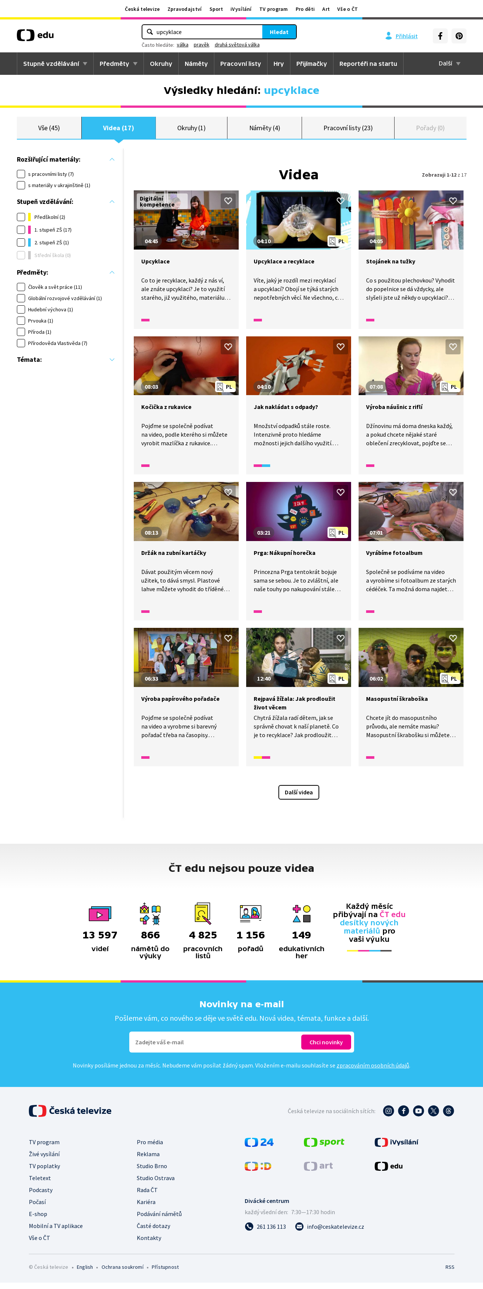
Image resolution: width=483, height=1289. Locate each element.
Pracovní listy (240, 63)
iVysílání (241, 9)
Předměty (114, 63)
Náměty (196, 63)
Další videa (299, 798)
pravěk (201, 44)
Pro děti (305, 9)
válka (182, 44)
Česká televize (142, 9)
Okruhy (161, 63)
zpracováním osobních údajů (372, 1071)
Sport (216, 9)
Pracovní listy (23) (348, 130)
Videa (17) (118, 130)
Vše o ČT (347, 9)
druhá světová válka (237, 44)
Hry (279, 63)
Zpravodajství (184, 9)
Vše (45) (49, 130)
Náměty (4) (264, 130)
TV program (273, 9)
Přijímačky (311, 63)
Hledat (279, 32)
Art (326, 9)
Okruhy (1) (191, 130)
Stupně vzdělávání (51, 63)
